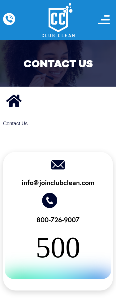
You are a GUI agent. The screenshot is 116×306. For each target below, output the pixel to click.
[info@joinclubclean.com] (58, 164)
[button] (104, 20)
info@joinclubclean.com (58, 182)
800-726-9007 (58, 219)
